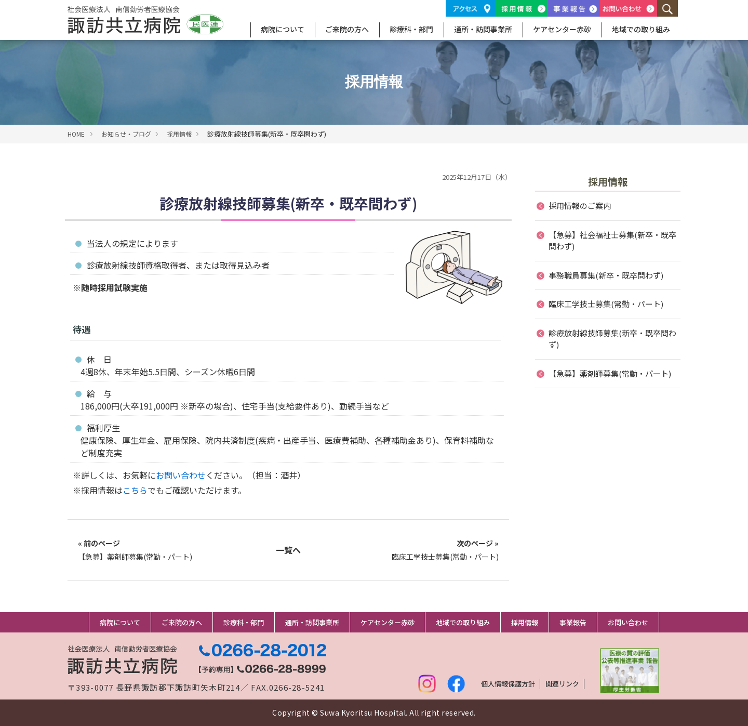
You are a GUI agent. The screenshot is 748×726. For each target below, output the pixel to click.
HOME (76, 133)
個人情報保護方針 (508, 684)
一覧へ (288, 550)
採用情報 (179, 133)
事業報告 (572, 622)
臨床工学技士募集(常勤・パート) (445, 550)
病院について (282, 29)
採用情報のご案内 (580, 205)
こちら (135, 490)
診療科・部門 (411, 29)
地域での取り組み (641, 29)
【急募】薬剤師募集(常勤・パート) (135, 550)
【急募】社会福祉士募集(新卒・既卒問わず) (612, 240)
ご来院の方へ (347, 29)
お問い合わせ (181, 475)
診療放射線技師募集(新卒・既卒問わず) (612, 338)
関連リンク (562, 684)
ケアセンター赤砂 (562, 29)
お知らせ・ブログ (126, 133)
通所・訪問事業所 (483, 29)
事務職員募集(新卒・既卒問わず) (606, 275)
